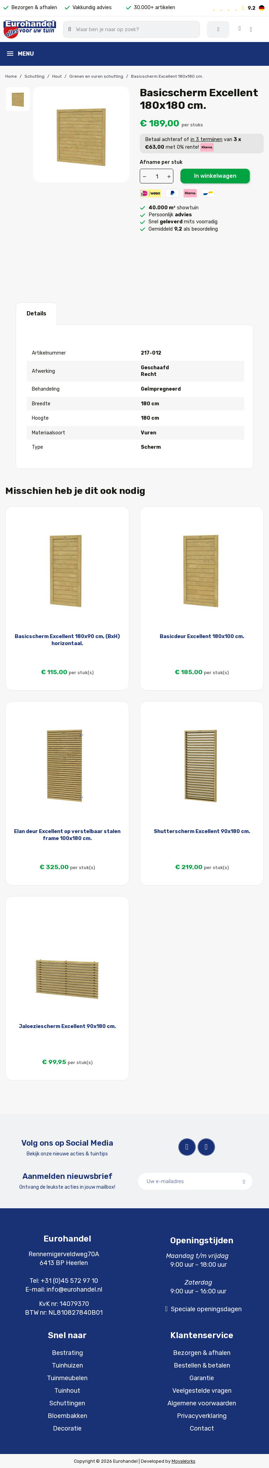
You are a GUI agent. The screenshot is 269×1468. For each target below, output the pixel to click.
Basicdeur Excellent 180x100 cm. (202, 636)
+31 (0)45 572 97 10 (69, 1280)
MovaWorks (183, 1460)
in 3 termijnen (206, 139)
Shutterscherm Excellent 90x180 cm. (202, 831)
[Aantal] (157, 175)
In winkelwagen (215, 175)
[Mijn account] (226, 29)
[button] (254, 29)
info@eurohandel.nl (74, 1289)
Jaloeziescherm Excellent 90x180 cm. (67, 1026)
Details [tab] (36, 312)
